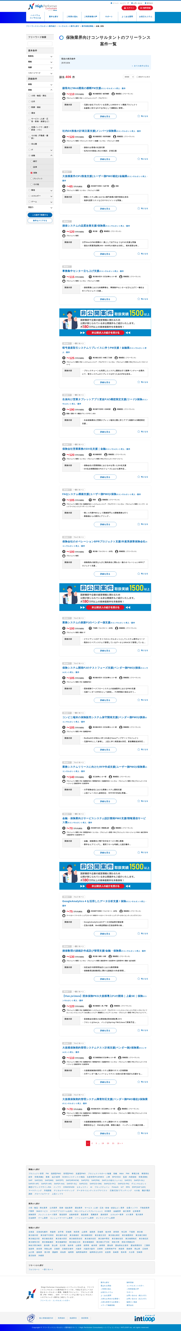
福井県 (70, 1245)
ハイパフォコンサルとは (35, 16)
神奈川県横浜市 (128, 1242)
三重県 (147, 1245)
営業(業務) (143, 1177)
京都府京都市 (67, 1249)
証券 (34, 167)
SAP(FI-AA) (59, 1184)
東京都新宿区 (87, 1235)
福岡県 (71, 1252)
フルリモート (34, 1269)
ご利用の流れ (72, 17)
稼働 (30, 84)
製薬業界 (84, 1215)
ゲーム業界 (43, 1218)
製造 (32, 190)
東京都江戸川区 (103, 1242)
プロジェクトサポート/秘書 (99, 1174)
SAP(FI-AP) (34, 1184)
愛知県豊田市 (136, 1245)
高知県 (63, 1252)
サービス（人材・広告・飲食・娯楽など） (39, 120)
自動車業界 (74, 1215)
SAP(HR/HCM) (72, 1180)
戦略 (115, 1174)
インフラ (57, 1187)
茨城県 (100, 1232)
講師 (30, 1194)
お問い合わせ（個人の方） (137, 1295)
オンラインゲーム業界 (105, 1218)
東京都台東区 (114, 1235)
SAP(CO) (83, 1184)
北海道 (31, 1232)
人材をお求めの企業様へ (110, 1299)
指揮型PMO (56, 1174)
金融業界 (117, 1211)
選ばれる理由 (106, 1286)
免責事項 (73, 1318)
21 (113, 1143)
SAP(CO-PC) (110, 1184)
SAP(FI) (128, 1180)
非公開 (33, 144)
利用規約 (61, 1318)
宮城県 (69, 1232)
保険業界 (32, 1215)
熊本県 (124, 1252)
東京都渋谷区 (90, 1239)
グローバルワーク (42, 1194)
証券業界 (137, 1211)
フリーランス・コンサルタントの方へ (55, 1300)
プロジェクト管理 (36, 1174)
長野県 (86, 1245)
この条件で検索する (40, 215)
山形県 (84, 1232)
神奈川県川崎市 (35, 1245)
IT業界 (31, 1211)
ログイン (129, 8)
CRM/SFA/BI (68, 1187)
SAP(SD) (39, 1180)
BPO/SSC (116, 1177)
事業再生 (145, 1174)
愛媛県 (55, 1252)
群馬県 (116, 1232)
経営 (30, 1177)
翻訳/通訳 (146, 1190)
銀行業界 (127, 1211)
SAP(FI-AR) (46, 1184)
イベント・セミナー (119, 3)
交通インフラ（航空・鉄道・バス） (39, 128)
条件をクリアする (40, 221)
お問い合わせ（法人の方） (137, 1299)
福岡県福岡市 (81, 1252)
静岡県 (102, 1245)
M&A (122, 1174)
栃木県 (108, 1232)
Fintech (115, 1187)
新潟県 (47, 1245)
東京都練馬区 (61, 1242)
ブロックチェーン (102, 1187)
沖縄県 (41, 1256)
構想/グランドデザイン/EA (40, 1187)
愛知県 (110, 1245)
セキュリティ (82, 1187)
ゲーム (33, 202)
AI (91, 1187)
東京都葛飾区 (88, 1242)
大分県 (131, 1252)
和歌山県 (48, 1249)
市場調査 (48, 1190)
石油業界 (32, 1218)
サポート (109, 17)
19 (103, 1143)
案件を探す (53, 17)
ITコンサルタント (139, 1184)
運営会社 (149, 3)
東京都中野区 (104, 1239)
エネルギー (35, 196)
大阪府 (78, 1249)
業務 (48, 1177)
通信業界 (78, 1208)
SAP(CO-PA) (123, 1184)
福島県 (92, 1232)
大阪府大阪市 (89, 1249)
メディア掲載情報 (108, 1305)
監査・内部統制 (129, 1177)
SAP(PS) (85, 1180)
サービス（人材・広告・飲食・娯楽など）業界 (104, 1208)
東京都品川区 (34, 1239)
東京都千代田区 (47, 1235)
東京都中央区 (61, 1235)
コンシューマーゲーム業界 (61, 1218)
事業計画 (135, 1174)
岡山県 (137, 1249)
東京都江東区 (141, 1235)
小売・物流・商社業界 (38, 1208)
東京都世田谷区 (75, 1239)
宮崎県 (139, 1252)
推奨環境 (84, 1318)
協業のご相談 (132, 1302)
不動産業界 (145, 1208)
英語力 (30, 207)
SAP (30, 1180)
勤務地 (30, 56)
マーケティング (35, 1190)
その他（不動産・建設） (38, 137)
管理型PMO (68, 1174)
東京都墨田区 (127, 1235)
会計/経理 (56, 1177)
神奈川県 (115, 1242)
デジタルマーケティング (64, 1190)
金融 (32, 155)
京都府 (57, 1249)
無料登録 (145, 8)
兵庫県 (100, 1249)
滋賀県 (31, 1249)
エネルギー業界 (117, 1215)
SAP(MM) (49, 1180)
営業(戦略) (39, 1177)
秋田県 (76, 1232)
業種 (30, 90)
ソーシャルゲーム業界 (84, 1218)
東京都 (140, 1232)
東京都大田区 (61, 1239)
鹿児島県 (32, 1256)
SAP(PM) (96, 1180)
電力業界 (139, 1215)
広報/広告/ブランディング (121, 1190)
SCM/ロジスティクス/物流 (73, 1177)
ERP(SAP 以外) (139, 1187)
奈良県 (39, 1249)
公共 (32, 101)
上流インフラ (57, 1194)
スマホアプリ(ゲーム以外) (61, 1211)
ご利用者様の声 (90, 17)
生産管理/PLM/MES (95, 1177)
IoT (122, 1187)
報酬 (30, 67)
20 (108, 1143)
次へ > (120, 1143)
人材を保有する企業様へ (110, 1302)
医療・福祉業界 (66, 1208)
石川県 (62, 1245)
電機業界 (94, 1215)
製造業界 (63, 1215)
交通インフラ (132, 1208)
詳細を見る (105, 116)
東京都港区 (74, 1235)
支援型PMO (81, 1174)
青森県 (53, 1232)
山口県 (31, 1252)
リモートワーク (34, 73)
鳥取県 (121, 1249)
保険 (34, 173)
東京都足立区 (75, 1242)
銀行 (34, 161)
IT (31, 150)
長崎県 (116, 1252)
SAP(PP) (60, 1180)
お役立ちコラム (145, 17)
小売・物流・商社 (37, 96)
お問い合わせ (136, 3)
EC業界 (108, 1211)
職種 (30, 62)
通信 (32, 113)
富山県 (55, 1245)
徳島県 (39, 1252)
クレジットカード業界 (47, 1215)
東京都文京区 (100, 1235)
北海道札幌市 (42, 1232)
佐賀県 (108, 1252)
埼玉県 (124, 1232)
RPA (128, 1187)
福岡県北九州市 (96, 1252)
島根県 (129, 1249)
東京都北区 (143, 1239)
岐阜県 (94, 1245)
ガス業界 (129, 1215)
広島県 (145, 1249)
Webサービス (42, 1211)
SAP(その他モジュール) (112, 1180)
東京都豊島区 (131, 1239)
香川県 (47, 1252)
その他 (35, 184)
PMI (127, 1174)
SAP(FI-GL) (139, 1180)
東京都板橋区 (47, 1242)
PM (47, 1174)
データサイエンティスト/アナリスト (92, 1190)
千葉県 (132, 1232)
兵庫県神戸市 (110, 1249)
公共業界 (53, 1208)
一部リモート (47, 1269)
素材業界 (104, 1215)
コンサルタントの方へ (135, 1286)
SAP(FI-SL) (72, 1184)
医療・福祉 (35, 107)
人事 (108, 1177)
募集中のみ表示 (143, 77)
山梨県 (78, 1245)
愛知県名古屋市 (121, 1245)
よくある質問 (127, 17)
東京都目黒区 (47, 1239)
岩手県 (61, 1232)
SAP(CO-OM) (96, 1184)
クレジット (37, 179)
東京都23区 (33, 1235)
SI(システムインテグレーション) (88, 1211)
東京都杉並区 (117, 1239)
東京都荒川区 (34, 1242)
